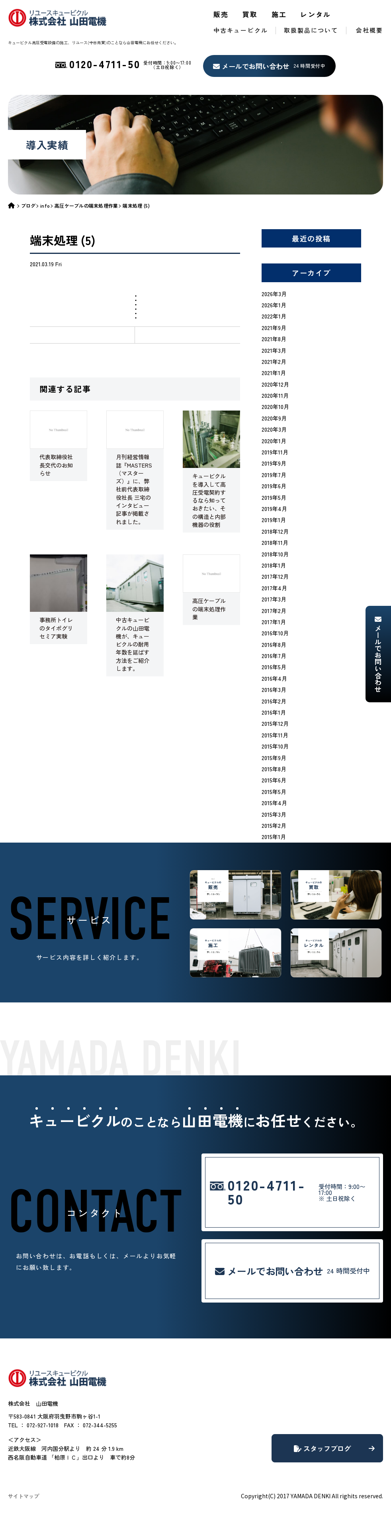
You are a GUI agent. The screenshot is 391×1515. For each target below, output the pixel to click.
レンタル (315, 14)
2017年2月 (274, 611)
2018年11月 (275, 542)
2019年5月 (274, 497)
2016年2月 (274, 701)
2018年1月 (274, 565)
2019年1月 (274, 520)
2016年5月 (274, 667)
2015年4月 (274, 803)
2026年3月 (274, 294)
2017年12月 (275, 576)
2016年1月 (274, 712)
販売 (221, 14)
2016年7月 (274, 656)
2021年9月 (274, 328)
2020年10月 (275, 407)
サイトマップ (23, 1496)
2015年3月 (274, 814)
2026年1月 (274, 305)
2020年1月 (274, 441)
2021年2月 (274, 361)
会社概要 (369, 30)
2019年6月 (274, 486)
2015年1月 (274, 837)
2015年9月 (274, 758)
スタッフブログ (334, 1448)
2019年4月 (274, 509)
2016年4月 (274, 678)
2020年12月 (275, 384)
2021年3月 (274, 350)
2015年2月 (274, 825)
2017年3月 (274, 599)
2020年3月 (274, 429)
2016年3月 (274, 690)
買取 (250, 14)
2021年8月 (274, 339)
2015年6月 (274, 780)
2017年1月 (274, 622)
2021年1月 (274, 373)
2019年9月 (274, 463)
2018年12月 (275, 531)
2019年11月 (275, 452)
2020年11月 (275, 395)
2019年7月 (274, 475)
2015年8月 (274, 769)
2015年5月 (274, 792)
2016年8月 (274, 644)
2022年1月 (274, 316)
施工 (279, 14)
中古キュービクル (240, 30)
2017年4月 (274, 588)
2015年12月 (275, 723)
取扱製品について (311, 30)
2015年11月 (275, 735)
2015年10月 (275, 746)
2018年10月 (275, 554)
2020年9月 (274, 418)
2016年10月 (275, 633)
